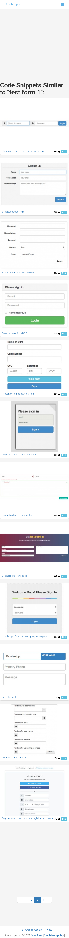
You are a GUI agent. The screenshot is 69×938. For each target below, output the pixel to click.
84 (57, 454)
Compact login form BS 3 (14, 333)
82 (57, 576)
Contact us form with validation (17, 515)
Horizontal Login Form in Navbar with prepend (24, 151)
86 (57, 333)
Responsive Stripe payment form (18, 393)
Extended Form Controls (14, 757)
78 (57, 697)
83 (57, 515)
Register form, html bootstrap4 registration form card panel (31, 818)
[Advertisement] (33, 42)
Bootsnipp (12, 4)
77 (57, 758)
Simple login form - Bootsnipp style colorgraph (25, 636)
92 (57, 212)
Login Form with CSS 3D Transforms (20, 454)
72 (57, 818)
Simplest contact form (13, 211)
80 (57, 636)
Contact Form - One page (14, 575)
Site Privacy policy (54, 935)
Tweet (48, 929)
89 (57, 273)
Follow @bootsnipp (31, 929)
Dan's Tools (36, 935)
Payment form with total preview (18, 272)
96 (57, 151)
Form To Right (9, 697)
